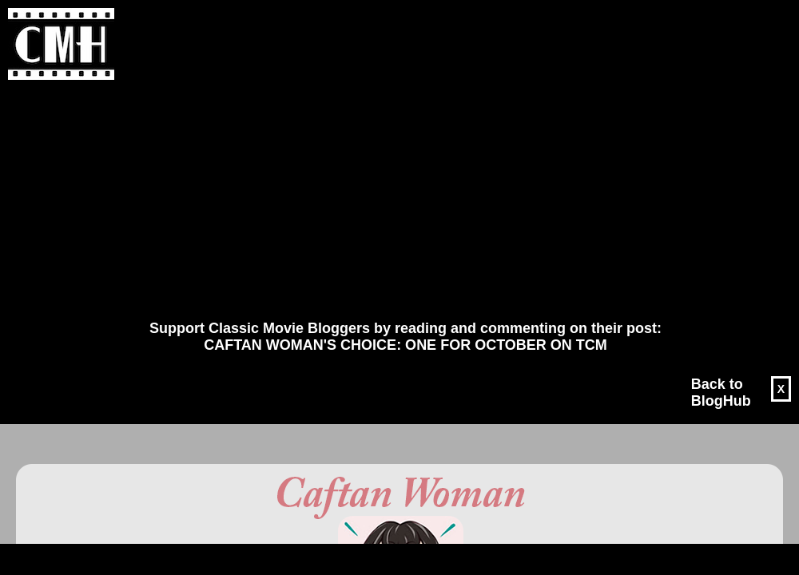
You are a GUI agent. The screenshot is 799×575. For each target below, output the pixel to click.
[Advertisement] (388, 200)
